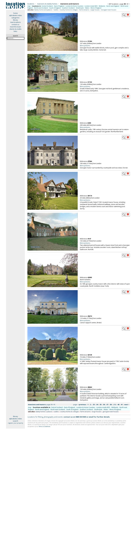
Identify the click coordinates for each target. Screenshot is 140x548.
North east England (112, 6)
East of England (59, 6)
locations (30, 4)
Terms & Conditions (44, 426)
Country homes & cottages (69, 10)
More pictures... (85, 46)
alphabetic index (15, 15)
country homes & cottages (69, 412)
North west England (42, 409)
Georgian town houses (108, 10)
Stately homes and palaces (43, 10)
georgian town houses (111, 412)
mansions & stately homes (47, 4)
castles (56, 412)
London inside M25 (91, 6)
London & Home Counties (74, 6)
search (15, 421)
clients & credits (15, 29)
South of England (55, 8)
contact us (15, 24)
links (15, 31)
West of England (96, 8)
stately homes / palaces (43, 412)
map (28, 6)
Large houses (94, 10)
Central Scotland (47, 6)
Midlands (102, 6)
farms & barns (85, 412)
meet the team (15, 27)
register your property (15, 423)
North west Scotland (41, 8)
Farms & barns (84, 10)
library (15, 20)
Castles (56, 10)
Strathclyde (80, 8)
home (15, 13)
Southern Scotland (68, 8)
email (91, 417)
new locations (15, 22)
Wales (87, 8)
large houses (96, 412)
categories (15, 18)
